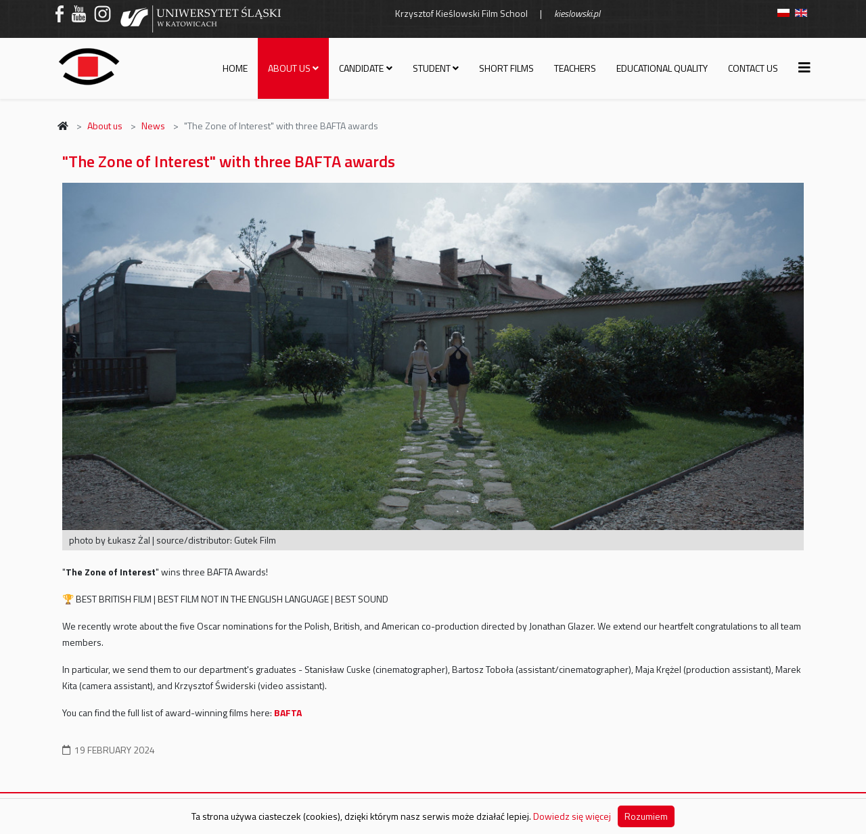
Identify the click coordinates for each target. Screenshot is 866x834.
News (153, 125)
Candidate (361, 68)
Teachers (575, 68)
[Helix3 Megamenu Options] (804, 67)
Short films (506, 68)
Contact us (753, 68)
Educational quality (662, 68)
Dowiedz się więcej (572, 816)
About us (289, 68)
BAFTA (288, 712)
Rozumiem (646, 816)
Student (432, 68)
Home (235, 68)
